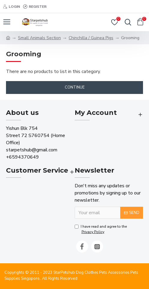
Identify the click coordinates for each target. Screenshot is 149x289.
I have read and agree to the (101, 229)
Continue (75, 87)
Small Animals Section (39, 38)
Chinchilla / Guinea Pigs (91, 38)
